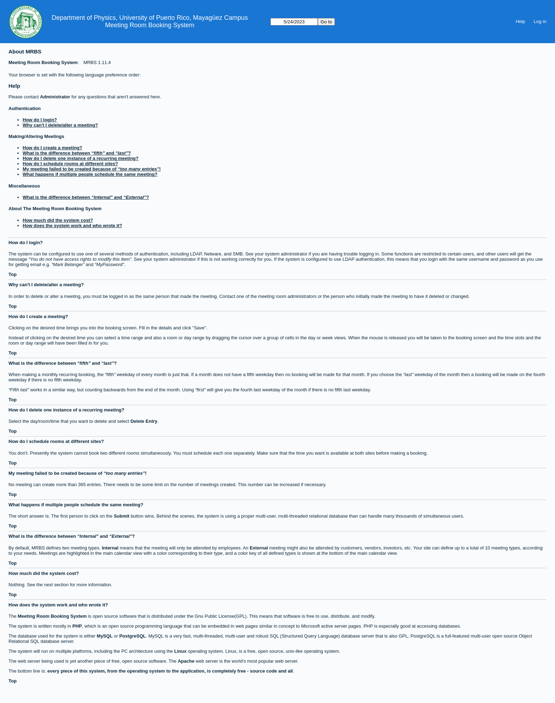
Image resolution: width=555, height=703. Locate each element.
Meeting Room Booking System (149, 25)
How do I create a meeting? (52, 147)
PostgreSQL (132, 636)
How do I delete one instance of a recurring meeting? (80, 158)
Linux (180, 651)
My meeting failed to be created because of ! (92, 169)
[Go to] (293, 21)
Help (520, 21)
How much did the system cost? (58, 220)
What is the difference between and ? (77, 153)
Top (12, 274)
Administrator (55, 96)
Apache (186, 661)
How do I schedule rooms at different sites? (70, 163)
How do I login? (40, 119)
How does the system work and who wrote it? (72, 225)
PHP (77, 626)
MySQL (105, 636)
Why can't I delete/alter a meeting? (60, 125)
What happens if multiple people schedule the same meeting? (90, 174)
